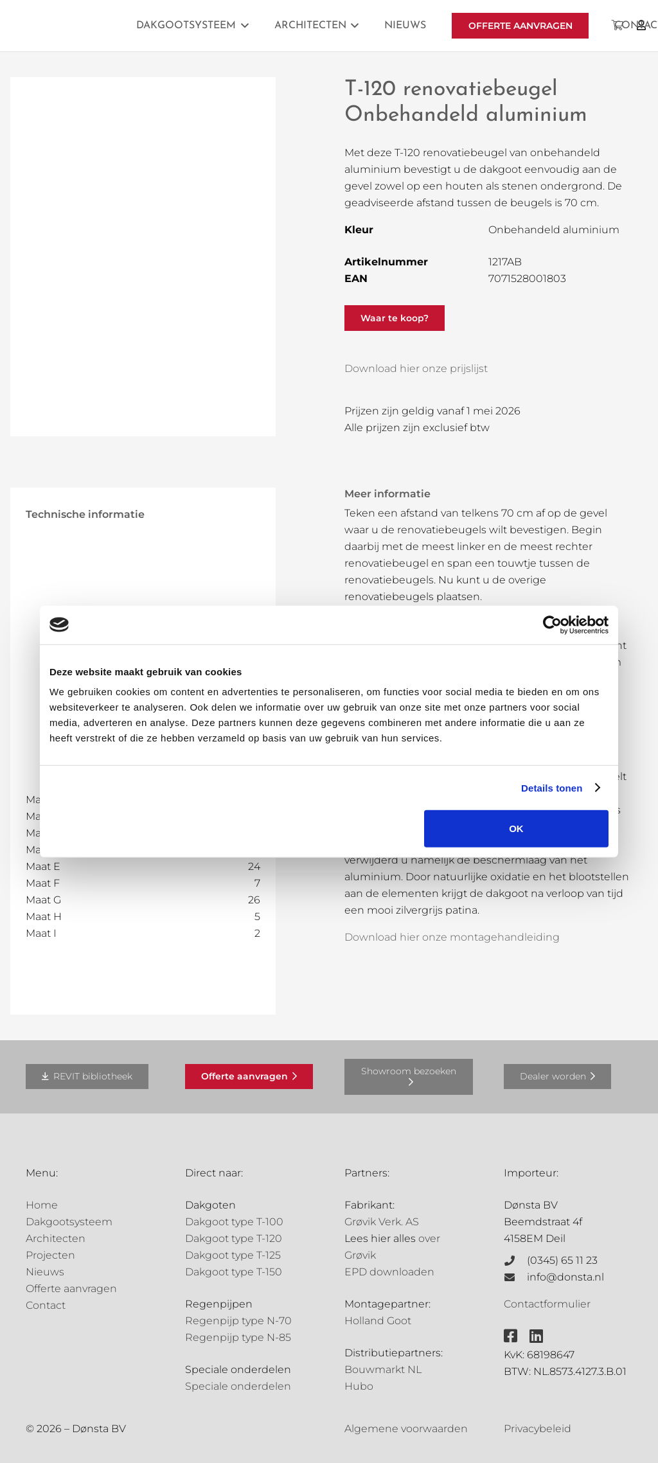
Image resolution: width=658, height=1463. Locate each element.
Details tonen (551, 787)
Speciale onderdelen (238, 1386)
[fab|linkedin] (536, 1335)
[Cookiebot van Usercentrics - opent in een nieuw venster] (552, 624)
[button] (242, 25)
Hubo (358, 1386)
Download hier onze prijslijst (416, 368)
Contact (46, 1305)
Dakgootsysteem (69, 1222)
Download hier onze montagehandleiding (452, 937)
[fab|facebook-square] (510, 1335)
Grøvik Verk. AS (381, 1222)
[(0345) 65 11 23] (515, 1260)
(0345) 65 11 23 (562, 1260)
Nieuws (45, 1272)
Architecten (55, 1238)
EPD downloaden (389, 1272)
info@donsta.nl (565, 1277)
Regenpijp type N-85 (238, 1337)
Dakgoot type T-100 (234, 1222)
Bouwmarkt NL (383, 1369)
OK (516, 828)
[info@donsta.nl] (515, 1277)
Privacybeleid (537, 1429)
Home (42, 1205)
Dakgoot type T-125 (233, 1255)
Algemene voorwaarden (406, 1429)
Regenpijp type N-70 (238, 1321)
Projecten (50, 1255)
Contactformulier (547, 1304)
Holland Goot (377, 1321)
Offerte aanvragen (71, 1288)
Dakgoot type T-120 (233, 1238)
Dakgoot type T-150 (233, 1272)
